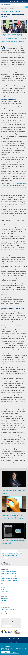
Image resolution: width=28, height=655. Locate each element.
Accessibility (9, 638)
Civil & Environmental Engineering (8, 573)
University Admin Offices (6, 611)
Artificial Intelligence (6, 555)
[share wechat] (9, 564)
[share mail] (2, 564)
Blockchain (19, 553)
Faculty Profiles (4, 598)
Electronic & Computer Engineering (9, 576)
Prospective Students (6, 586)
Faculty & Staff (4, 591)
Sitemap (20, 638)
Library (2, 603)
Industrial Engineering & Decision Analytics (10, 578)
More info (8, 649)
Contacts (3, 616)
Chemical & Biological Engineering (8, 571)
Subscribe (7, 626)
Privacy (15, 638)
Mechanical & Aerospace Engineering (9, 580)
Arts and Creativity (15, 555)
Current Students (5, 587)
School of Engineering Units (7, 609)
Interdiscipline (4, 557)
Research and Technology (7, 550)
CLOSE (14, 652)
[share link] (7, 564)
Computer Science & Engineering (8, 575)
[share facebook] (5, 564)
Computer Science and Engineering (9, 553)
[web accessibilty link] (17, 631)
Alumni (2, 589)
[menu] (26, 4)
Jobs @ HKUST (4, 602)
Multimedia (3, 600)
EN (7, 8)
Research (15, 550)
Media (2, 593)
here (12, 462)
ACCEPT (5, 652)
